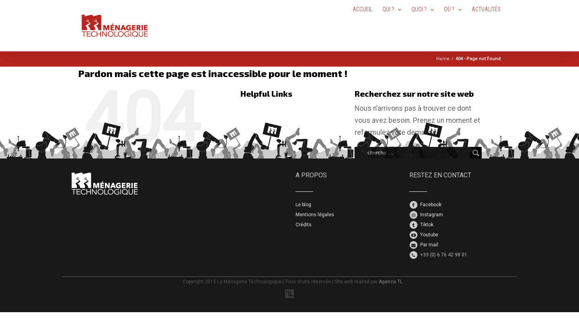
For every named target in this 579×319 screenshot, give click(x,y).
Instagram (431, 214)
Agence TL (390, 281)
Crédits (304, 225)
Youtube (429, 235)
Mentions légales (315, 214)
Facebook (430, 204)
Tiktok (426, 225)
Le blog (303, 204)
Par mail (429, 245)
